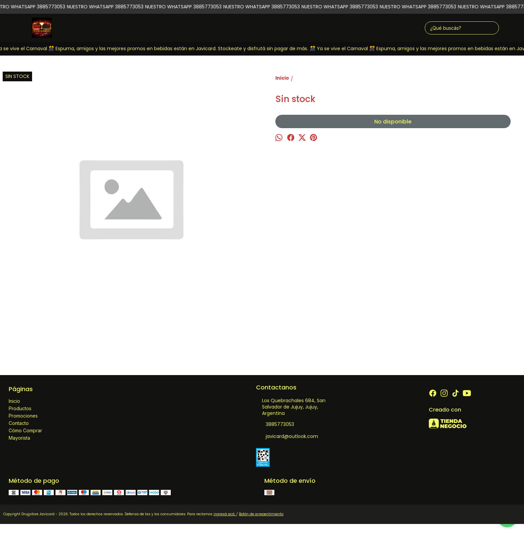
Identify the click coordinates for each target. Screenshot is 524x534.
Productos (20, 408)
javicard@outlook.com (287, 437)
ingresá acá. (225, 514)
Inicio (14, 401)
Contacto (19, 423)
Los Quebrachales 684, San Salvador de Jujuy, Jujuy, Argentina (290, 407)
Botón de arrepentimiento (261, 514)
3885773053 (275, 425)
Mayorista (19, 438)
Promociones (23, 416)
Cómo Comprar (25, 430)
